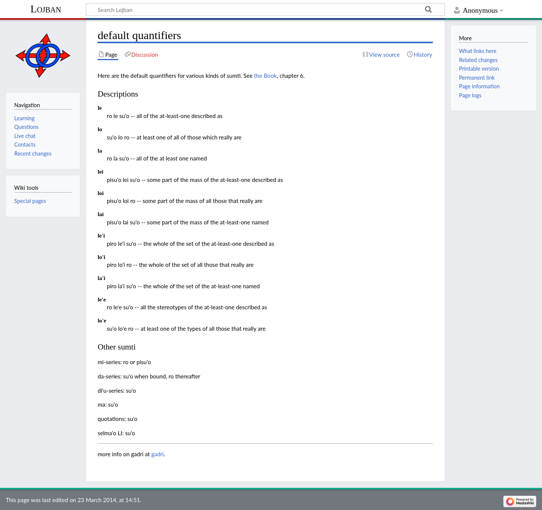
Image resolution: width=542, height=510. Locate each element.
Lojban (45, 9)
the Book (265, 75)
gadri (157, 454)
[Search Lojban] (265, 9)
